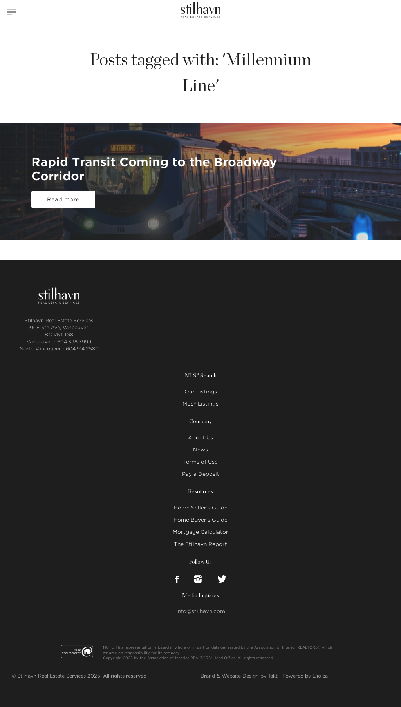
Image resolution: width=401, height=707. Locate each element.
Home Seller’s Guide (201, 508)
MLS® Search (201, 376)
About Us (200, 438)
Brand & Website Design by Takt (239, 676)
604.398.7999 (74, 341)
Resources (200, 492)
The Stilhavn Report (200, 544)
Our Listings (200, 392)
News (200, 450)
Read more (63, 199)
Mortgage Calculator (200, 532)
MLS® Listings (200, 404)
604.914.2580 (82, 349)
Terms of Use (200, 462)
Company (200, 421)
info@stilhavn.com (200, 611)
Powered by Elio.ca (305, 676)
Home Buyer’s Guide (200, 520)
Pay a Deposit (200, 474)
